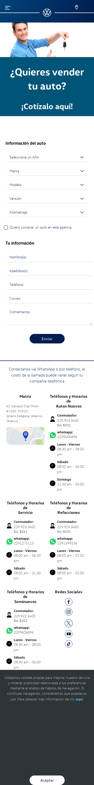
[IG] (68, 613)
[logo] (47, 15)
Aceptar (47, 780)
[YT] (68, 635)
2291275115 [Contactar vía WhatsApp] (25, 541)
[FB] (68, 603)
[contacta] (25, 435)
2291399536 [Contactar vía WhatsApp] (69, 541)
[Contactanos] (73, 7)
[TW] (68, 623)
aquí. (80, 699)
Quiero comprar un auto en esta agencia (40, 227)
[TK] (68, 645)
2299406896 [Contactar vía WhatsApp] (69, 434)
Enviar (47, 338)
